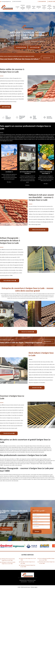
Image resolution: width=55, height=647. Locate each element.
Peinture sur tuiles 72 (33, 7)
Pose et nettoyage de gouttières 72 (49, 7)
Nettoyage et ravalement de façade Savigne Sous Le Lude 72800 (8, 563)
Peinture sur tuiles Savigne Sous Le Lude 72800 (28, 559)
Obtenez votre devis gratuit (38, 229)
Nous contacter (34, 47)
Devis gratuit (6, 106)
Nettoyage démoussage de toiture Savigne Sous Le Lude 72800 (8, 559)
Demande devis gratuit (9, 433)
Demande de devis (36, 387)
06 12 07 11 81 (51, 1)
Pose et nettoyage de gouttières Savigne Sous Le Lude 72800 (46, 559)
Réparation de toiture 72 (39, 7)
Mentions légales (34, 587)
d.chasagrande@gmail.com (5, 1)
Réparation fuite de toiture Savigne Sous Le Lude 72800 (47, 562)
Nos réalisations (21, 47)
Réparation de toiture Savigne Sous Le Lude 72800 (27, 562)
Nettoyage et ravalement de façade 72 (23, 7)
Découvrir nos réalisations (28, 331)
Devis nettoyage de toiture (10, 280)
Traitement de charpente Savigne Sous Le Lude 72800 (27, 566)
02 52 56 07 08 (42, 1)
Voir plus (9, 182)
